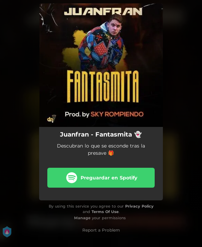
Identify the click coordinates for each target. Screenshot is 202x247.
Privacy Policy (139, 206)
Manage (82, 217)
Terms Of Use (105, 211)
